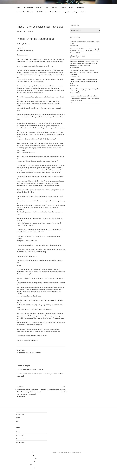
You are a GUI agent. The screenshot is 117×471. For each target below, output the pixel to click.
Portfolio (54, 7)
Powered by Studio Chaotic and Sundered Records (66, 452)
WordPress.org (20, 442)
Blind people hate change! (77, 56)
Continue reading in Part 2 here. (27, 340)
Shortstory (36, 352)
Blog (46, 7)
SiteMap (83, 12)
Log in (18, 432)
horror (22, 352)
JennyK (34, 24)
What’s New (80, 7)
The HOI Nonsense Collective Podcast (48, 12)
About (71, 7)
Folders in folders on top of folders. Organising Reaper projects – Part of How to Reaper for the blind (83, 81)
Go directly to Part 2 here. (25, 50)
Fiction (39, 7)
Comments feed (20, 439)
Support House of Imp (70, 12)
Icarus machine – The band (25, 12)
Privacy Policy (20, 414)
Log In (18, 421)
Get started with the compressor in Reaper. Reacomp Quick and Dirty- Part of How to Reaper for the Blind (84, 72)
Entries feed (19, 435)
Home (18, 7)
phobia (28, 352)
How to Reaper (28, 7)
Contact (63, 7)
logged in (28, 369)
